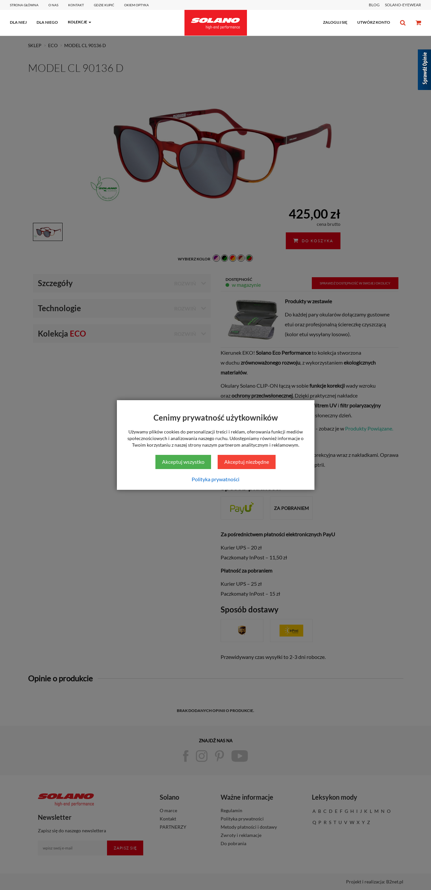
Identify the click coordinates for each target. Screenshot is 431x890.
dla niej (18, 22)
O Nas (53, 5)
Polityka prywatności (215, 479)
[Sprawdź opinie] (424, 70)
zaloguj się (335, 22)
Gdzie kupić (104, 5)
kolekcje (77, 21)
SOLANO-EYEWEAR (403, 4)
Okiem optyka (136, 5)
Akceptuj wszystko (183, 462)
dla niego (47, 22)
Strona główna (24, 5)
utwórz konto (373, 22)
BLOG (374, 4)
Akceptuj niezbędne (246, 462)
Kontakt (76, 5)
